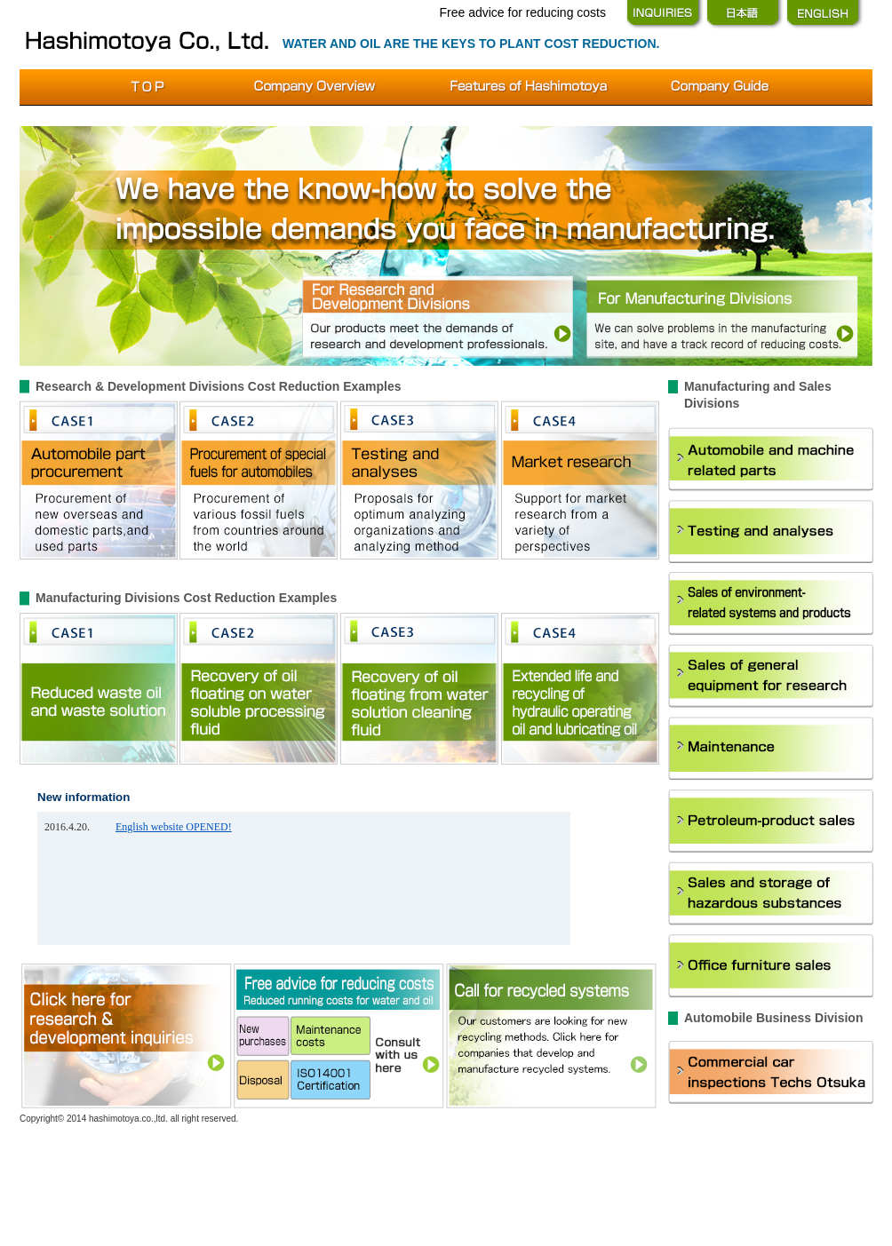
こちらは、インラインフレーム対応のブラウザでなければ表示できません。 (303, 878)
